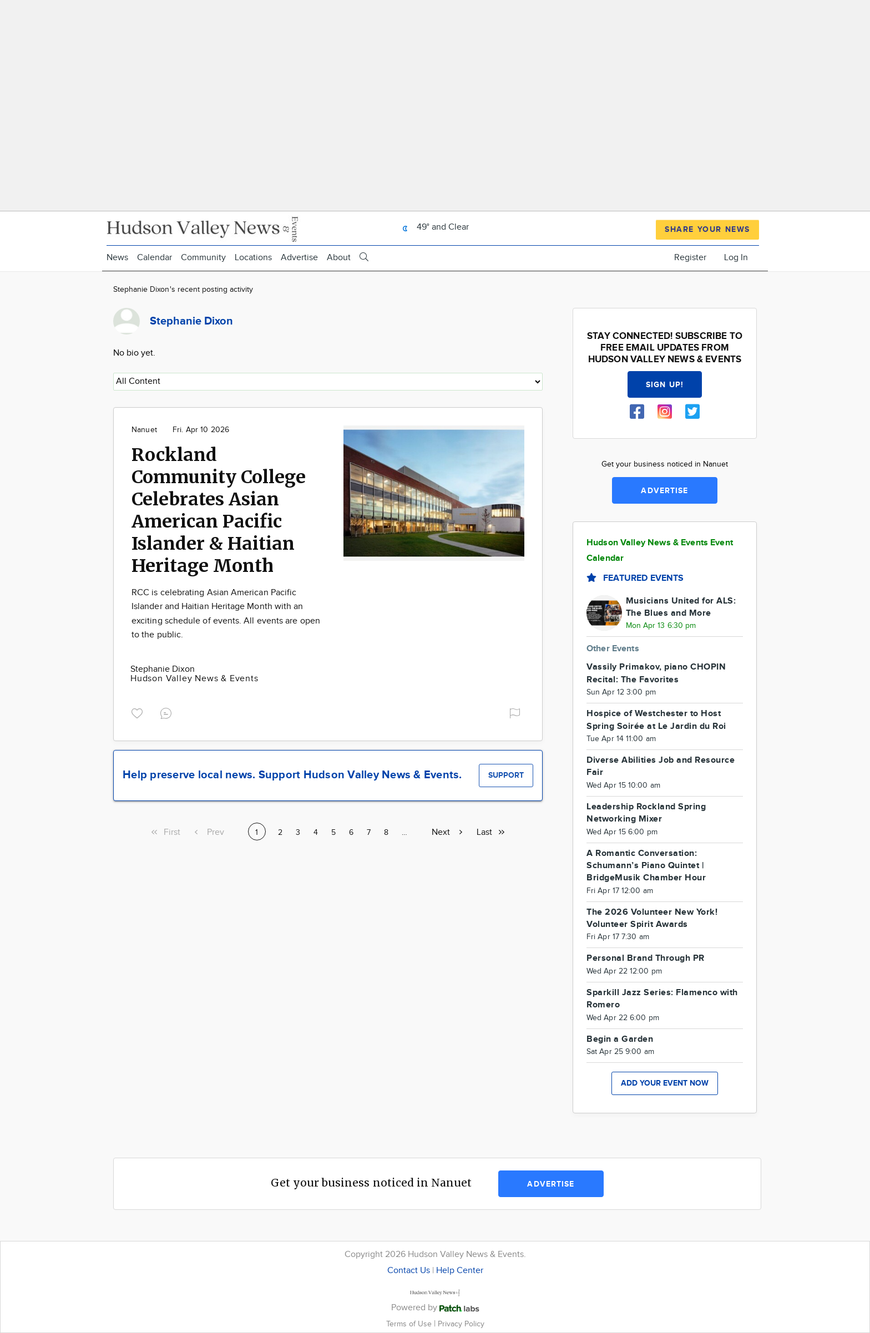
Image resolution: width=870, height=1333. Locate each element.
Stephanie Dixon (162, 669)
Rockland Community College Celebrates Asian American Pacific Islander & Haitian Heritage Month (218, 510)
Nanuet (144, 429)
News (117, 257)
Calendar (154, 257)
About (339, 257)
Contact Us (408, 1270)
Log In (736, 257)
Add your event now (665, 1083)
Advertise (299, 257)
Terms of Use (410, 1324)
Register (690, 257)
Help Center (459, 1270)
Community (203, 257)
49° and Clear (433, 227)
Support (506, 775)
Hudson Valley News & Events (194, 678)
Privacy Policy (461, 1324)
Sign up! (665, 384)
